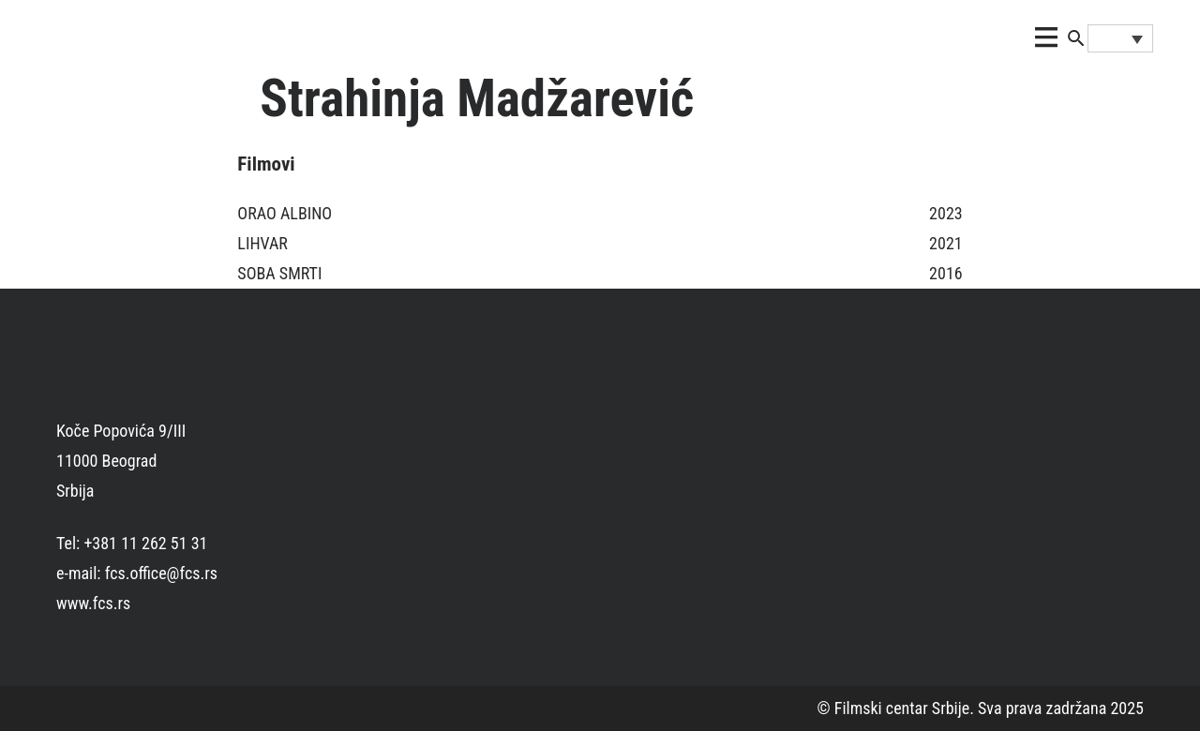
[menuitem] (1120, 38)
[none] (1120, 38)
